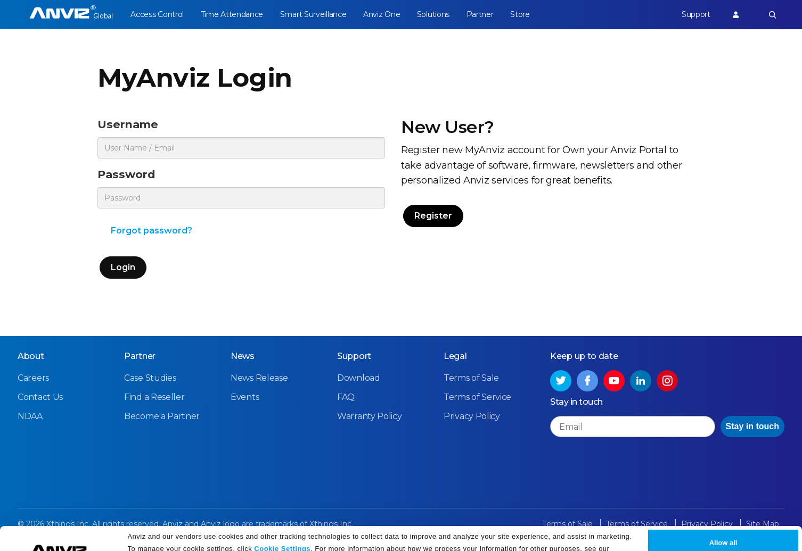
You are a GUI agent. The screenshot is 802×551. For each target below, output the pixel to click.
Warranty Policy (369, 416)
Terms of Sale (471, 378)
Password (126, 174)
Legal (455, 356)
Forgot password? (151, 231)
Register (433, 216)
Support (696, 14)
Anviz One (381, 14)
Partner (480, 14)
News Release (259, 378)
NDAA (30, 416)
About (31, 356)
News (243, 356)
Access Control (157, 14)
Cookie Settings (282, 526)
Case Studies (150, 378)
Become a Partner (162, 416)
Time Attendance (232, 14)
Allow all (723, 520)
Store (520, 14)
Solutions (433, 14)
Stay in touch (752, 426)
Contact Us (40, 397)
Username (127, 124)
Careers (33, 378)
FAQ (346, 397)
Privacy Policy (152, 539)
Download (358, 378)
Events (245, 397)
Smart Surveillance (313, 14)
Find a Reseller (154, 397)
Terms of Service (477, 397)
